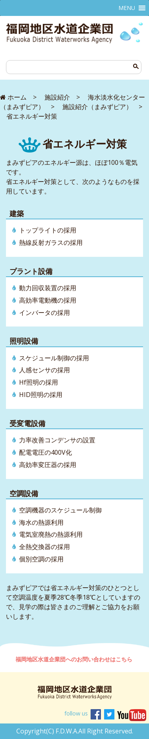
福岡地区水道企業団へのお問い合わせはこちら (74, 659)
